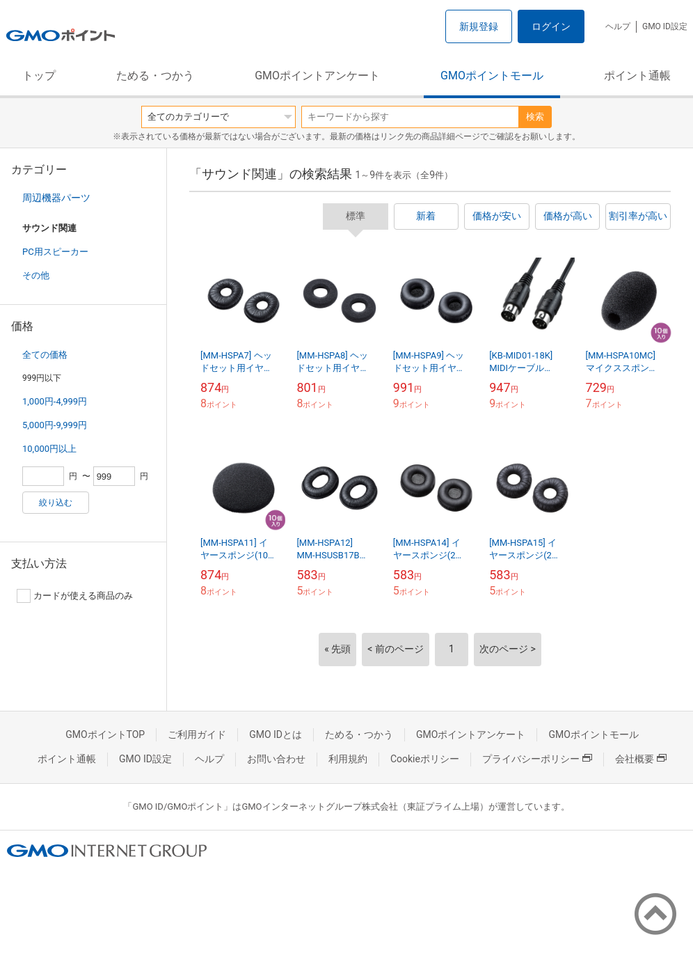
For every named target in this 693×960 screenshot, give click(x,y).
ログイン (551, 26)
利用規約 (347, 758)
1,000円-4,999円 (54, 401)
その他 (35, 275)
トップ (39, 75)
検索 (535, 116)
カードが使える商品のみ (75, 596)
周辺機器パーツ (56, 197)
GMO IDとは (275, 734)
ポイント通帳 (637, 75)
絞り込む (55, 502)
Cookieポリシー (424, 758)
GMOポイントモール (491, 75)
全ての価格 (44, 354)
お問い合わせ (276, 758)
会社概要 (641, 758)
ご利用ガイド (197, 734)
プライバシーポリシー (537, 758)
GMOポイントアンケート (317, 75)
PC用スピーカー (55, 251)
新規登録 (478, 26)
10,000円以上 (49, 448)
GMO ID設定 (664, 26)
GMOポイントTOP (105, 734)
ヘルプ (617, 26)
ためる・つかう (155, 75)
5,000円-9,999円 (54, 425)
